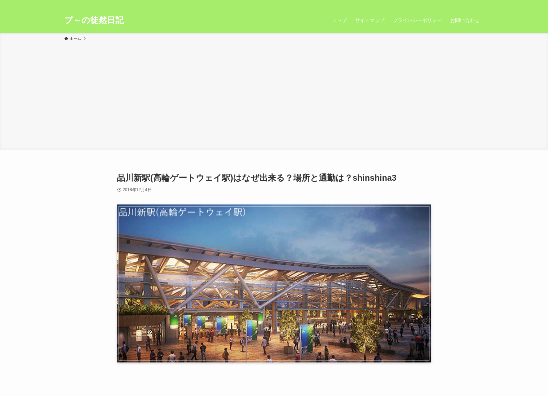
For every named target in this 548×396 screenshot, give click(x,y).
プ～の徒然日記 (94, 20)
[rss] (470, 4)
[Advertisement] (274, 94)
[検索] (479, 4)
